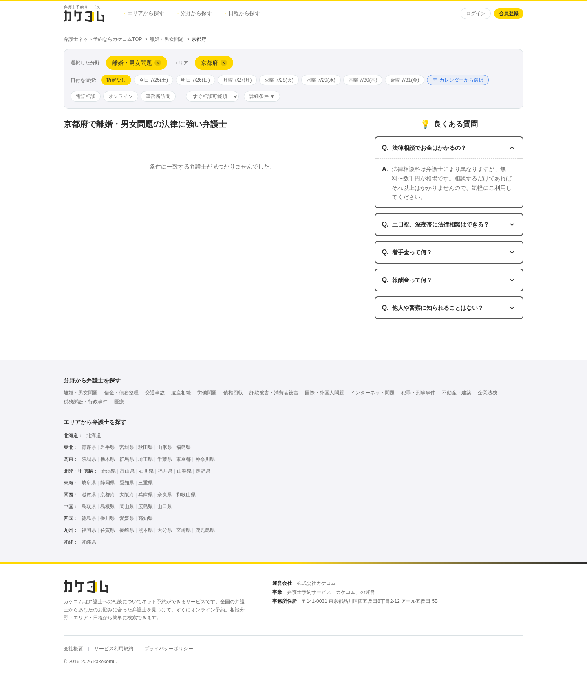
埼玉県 (145, 459)
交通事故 (155, 393)
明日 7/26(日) (195, 80)
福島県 (183, 447)
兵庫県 (145, 495)
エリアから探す (144, 13)
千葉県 (164, 459)
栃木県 (107, 459)
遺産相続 (181, 393)
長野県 (203, 471)
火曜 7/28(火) (279, 80)
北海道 (93, 435)
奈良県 (164, 495)
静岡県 (107, 483)
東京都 (183, 459)
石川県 (146, 471)
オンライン (120, 96)
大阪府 (126, 495)
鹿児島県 (205, 530)
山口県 (164, 506)
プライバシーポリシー (168, 648)
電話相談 (85, 96)
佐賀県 (107, 530)
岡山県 (126, 506)
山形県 (164, 447)
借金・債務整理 (121, 393)
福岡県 (89, 530)
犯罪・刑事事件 (418, 393)
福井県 (165, 471)
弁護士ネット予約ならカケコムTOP (103, 39)
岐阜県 (89, 483)
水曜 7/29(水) (321, 80)
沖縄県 (89, 542)
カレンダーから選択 (457, 80)
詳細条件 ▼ (262, 96)
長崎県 (126, 530)
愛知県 (126, 483)
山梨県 (184, 471)
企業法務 (487, 393)
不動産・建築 (456, 393)
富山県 (127, 471)
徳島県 (89, 518)
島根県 (107, 506)
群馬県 (126, 459)
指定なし (116, 80)
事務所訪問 (158, 96)
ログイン (475, 13)
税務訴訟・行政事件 (86, 401)
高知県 (145, 518)
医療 (119, 401)
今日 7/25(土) (153, 80)
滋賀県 (89, 495)
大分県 (164, 530)
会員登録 (509, 13)
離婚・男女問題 (167, 39)
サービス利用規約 (113, 648)
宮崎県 (183, 530)
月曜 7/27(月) (237, 80)
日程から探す (242, 13)
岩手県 (107, 447)
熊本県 (145, 530)
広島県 (145, 506)
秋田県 (145, 447)
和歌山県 (186, 495)
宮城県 (126, 447)
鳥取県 (89, 506)
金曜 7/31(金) (404, 80)
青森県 (89, 447)
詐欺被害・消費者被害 (273, 393)
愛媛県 (126, 518)
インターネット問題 (373, 393)
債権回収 (233, 393)
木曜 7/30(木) (363, 80)
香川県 (107, 518)
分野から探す (194, 13)
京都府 (107, 495)
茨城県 (89, 459)
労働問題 (207, 393)
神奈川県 (205, 459)
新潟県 (108, 471)
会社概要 (73, 648)
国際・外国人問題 (324, 393)
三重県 (145, 483)
